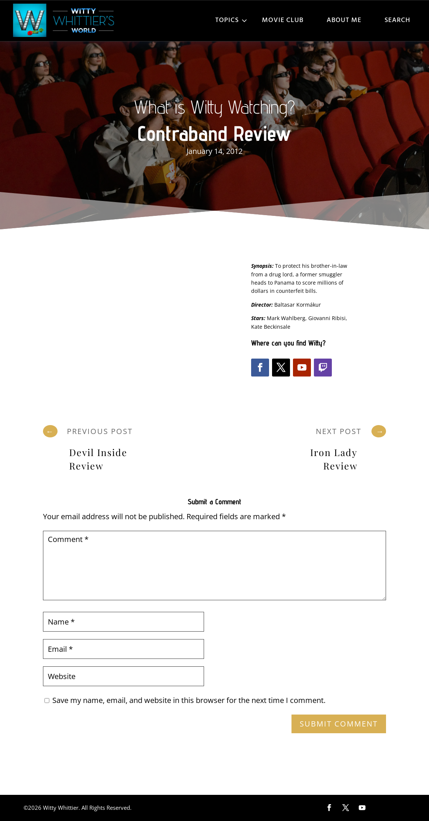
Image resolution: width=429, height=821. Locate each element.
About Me (344, 20)
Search (397, 20)
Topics (227, 20)
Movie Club (282, 20)
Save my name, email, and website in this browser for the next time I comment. (188, 700)
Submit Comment (339, 724)
